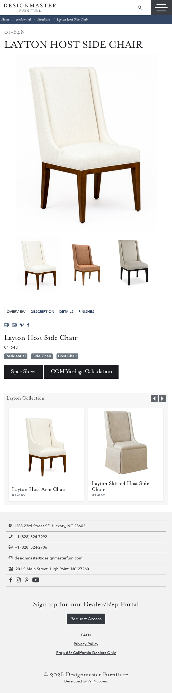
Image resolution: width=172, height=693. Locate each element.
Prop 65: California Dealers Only (86, 653)
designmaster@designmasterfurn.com (45, 558)
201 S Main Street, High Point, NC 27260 (49, 569)
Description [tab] (42, 311)
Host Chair (67, 356)
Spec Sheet (23, 371)
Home (5, 19)
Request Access (86, 619)
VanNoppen (97, 681)
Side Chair (41, 356)
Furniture (43, 19)
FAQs (86, 635)
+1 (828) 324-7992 (28, 536)
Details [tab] (66, 311)
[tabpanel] (39, 264)
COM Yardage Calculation (81, 371)
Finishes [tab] (86, 311)
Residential (23, 19)
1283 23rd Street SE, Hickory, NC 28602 (47, 526)
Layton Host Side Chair (72, 19)
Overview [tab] (16, 311)
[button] (154, 398)
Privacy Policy (86, 644)
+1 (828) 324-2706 (28, 547)
